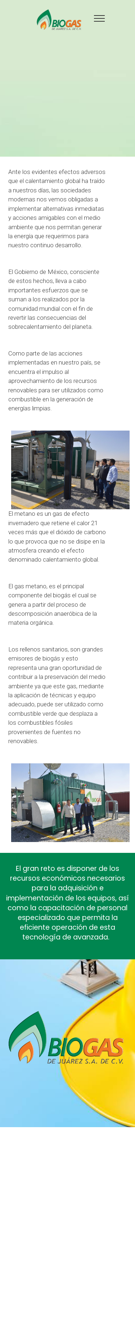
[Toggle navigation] (99, 18)
